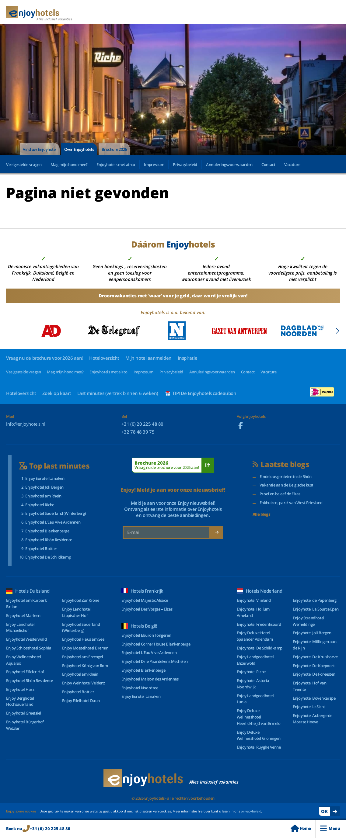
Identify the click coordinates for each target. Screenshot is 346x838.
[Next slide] (337, 331)
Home (301, 828)
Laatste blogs (281, 464)
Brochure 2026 (114, 149)
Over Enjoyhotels (79, 149)
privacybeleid (251, 811)
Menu (330, 828)
